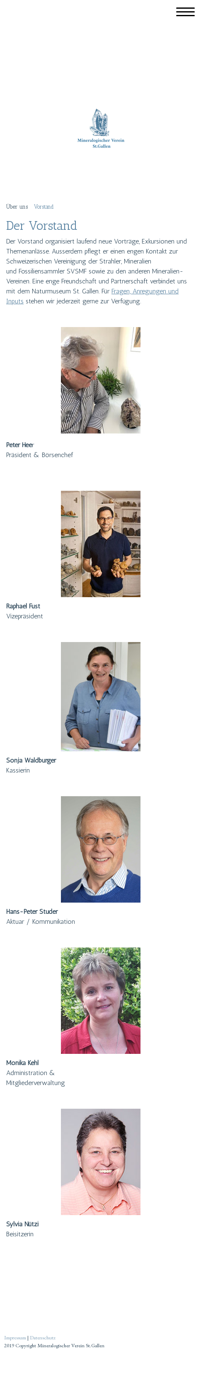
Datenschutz (43, 1337)
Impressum (15, 1337)
